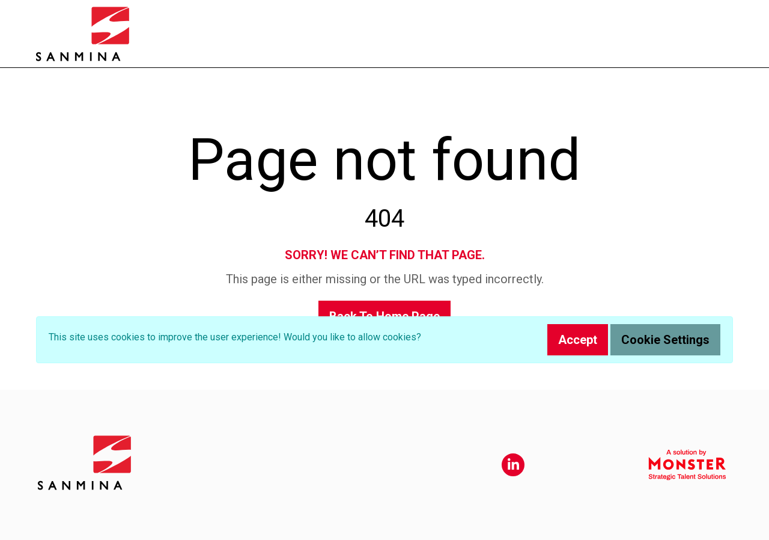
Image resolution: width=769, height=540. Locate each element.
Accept (577, 340)
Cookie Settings (665, 340)
